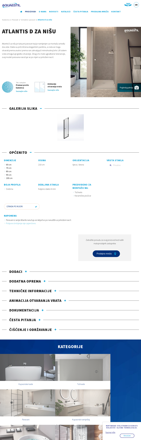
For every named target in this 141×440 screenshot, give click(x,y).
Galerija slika (23, 108)
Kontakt (115, 12)
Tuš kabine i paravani (28, 20)
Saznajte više (21, 91)
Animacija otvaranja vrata (35, 300)
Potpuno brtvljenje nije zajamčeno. (21, 223)
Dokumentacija (24, 310)
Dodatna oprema (25, 281)
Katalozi (65, 12)
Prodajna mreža (99, 12)
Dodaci (15, 271)
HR (136, 5)
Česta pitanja (80, 12)
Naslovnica (6, 20)
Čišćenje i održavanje (30, 329)
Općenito (18, 152)
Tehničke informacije (30, 291)
